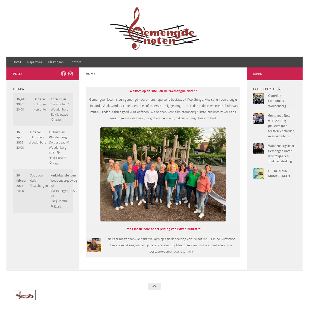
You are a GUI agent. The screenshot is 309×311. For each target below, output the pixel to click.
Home (17, 62)
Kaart (56, 120)
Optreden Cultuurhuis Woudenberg (37, 137)
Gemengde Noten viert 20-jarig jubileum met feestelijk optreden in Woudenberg (281, 126)
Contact (75, 62)
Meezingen (56, 62)
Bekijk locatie (59, 115)
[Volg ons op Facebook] (63, 73)
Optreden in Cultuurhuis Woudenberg (277, 101)
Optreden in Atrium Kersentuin (41, 104)
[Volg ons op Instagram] (70, 73)
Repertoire (34, 62)
